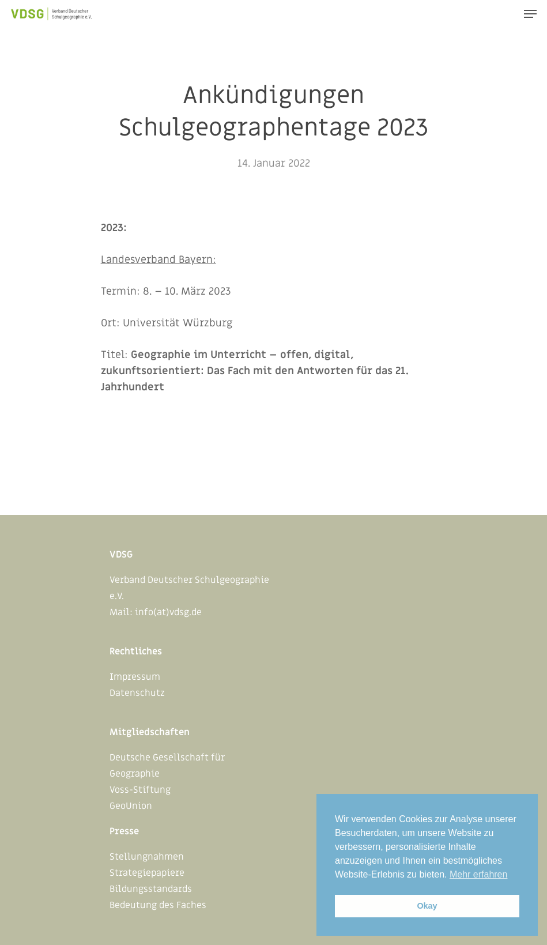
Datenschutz (137, 693)
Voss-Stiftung (140, 790)
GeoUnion (131, 806)
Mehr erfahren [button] (479, 874)
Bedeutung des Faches (158, 905)
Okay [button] (427, 905)
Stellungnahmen (147, 856)
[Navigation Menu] (530, 14)
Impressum (135, 677)
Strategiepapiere (147, 873)
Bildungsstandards (151, 889)
